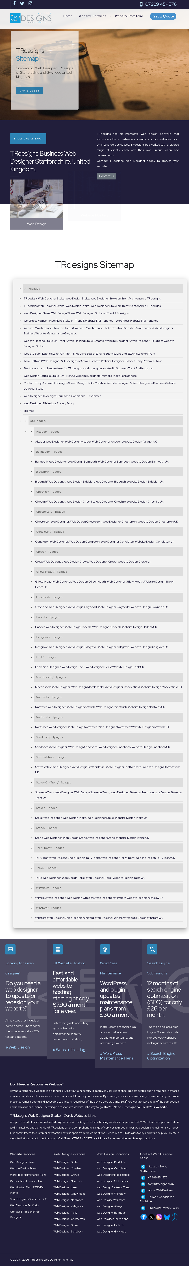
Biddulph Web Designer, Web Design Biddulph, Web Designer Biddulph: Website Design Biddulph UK (99, 481)
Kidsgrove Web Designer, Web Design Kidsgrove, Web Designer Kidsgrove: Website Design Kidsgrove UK (101, 647)
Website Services (93, 16)
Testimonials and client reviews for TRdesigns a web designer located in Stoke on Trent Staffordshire (88, 368)
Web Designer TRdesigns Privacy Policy (49, 403)
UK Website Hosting (69, 963)
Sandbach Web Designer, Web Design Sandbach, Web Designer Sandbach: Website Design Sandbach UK (102, 747)
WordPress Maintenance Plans (28, 1175)
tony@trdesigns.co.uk (161, 1184)
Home (67, 16)
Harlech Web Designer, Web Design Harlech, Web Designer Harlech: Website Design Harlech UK (96, 627)
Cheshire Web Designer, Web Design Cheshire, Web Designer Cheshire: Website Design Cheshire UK (99, 501)
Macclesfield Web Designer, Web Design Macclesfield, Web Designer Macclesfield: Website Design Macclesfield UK (108, 687)
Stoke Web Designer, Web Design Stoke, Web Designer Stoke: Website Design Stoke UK (91, 818)
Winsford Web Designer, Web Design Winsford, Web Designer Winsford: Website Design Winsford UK (99, 918)
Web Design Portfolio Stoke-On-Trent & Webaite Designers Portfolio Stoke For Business (80, 376)
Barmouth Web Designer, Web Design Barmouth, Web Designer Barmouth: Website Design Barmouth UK (101, 461)
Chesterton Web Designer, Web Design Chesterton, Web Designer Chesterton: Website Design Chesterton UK (106, 521)
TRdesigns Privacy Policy (163, 1208)
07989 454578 (158, 4)
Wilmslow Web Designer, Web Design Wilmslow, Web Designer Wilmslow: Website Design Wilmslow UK (99, 898)
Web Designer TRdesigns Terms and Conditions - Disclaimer (62, 396)
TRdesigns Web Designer (45, 1259)
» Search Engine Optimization (161, 1056)
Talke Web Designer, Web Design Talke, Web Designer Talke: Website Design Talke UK (90, 878)
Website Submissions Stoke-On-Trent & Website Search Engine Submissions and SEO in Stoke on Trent (89, 354)
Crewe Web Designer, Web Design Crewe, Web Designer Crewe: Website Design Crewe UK (93, 561)
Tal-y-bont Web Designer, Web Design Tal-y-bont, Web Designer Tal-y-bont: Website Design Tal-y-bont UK (105, 858)
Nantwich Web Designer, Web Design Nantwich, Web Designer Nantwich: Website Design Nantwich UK (100, 707)
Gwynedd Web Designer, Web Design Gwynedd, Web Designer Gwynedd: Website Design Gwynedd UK (101, 607)
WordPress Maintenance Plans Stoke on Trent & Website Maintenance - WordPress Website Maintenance (91, 321)
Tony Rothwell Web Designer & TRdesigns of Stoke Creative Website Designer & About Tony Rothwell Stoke (93, 361)
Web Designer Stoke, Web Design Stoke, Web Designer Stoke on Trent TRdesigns (76, 313)
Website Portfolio (129, 16)
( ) (134, 1138)
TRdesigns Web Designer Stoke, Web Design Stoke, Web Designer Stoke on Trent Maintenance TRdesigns (92, 298)
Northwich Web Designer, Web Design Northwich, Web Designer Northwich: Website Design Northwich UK (102, 727)
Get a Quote (33, 90)
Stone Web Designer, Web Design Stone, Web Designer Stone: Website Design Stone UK (92, 838)
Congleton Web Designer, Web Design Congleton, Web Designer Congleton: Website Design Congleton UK (104, 541)
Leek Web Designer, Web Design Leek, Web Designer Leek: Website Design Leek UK (89, 667)
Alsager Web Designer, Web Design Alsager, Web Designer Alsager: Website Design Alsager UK (96, 441)
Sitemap (29, 411)
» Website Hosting (69, 1049)
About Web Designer (160, 1190)
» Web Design (17, 1047)
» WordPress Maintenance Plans (116, 1056)
